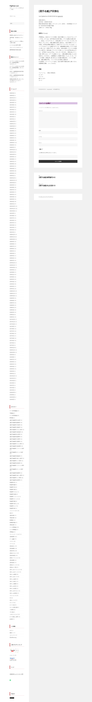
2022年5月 (12, 194)
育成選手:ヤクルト (13, 491)
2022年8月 (12, 187)
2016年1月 (12, 373)
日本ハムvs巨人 (13, 581)
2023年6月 (12, 163)
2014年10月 (12, 392)
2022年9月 (12, 185)
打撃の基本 (12, 524)
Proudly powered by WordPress (46, 197)
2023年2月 (12, 173)
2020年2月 (12, 258)
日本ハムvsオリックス (14, 572)
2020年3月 (12, 255)
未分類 (11, 619)
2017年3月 (12, 340)
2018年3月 (12, 312)
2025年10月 (12, 100)
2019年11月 (12, 265)
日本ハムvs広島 (13, 588)
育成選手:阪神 (13, 484)
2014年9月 (12, 394)
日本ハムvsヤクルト (14, 590)
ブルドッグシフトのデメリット (16, 47)
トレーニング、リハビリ (15, 534)
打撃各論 (11, 532)
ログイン (11, 630)
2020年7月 (12, 246)
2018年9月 (12, 298)
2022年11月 (12, 180)
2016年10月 (12, 352)
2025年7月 (12, 107)
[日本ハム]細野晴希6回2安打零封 (17, 71)
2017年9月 (12, 326)
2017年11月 (12, 321)
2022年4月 (12, 196)
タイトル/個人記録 (13, 607)
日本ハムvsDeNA (13, 593)
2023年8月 (12, 159)
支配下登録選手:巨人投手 (15, 420)
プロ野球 (11, 609)
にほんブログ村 (13, 660)
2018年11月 (12, 293)
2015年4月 (12, 387)
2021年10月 (12, 211)
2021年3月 (12, 227)
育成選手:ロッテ (13, 506)
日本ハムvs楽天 (13, 579)
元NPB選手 (12, 536)
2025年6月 (12, 109)
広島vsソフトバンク (14, 557)
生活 (11, 513)
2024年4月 (12, 140)
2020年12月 (12, 234)
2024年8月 (12, 130)
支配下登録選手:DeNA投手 (15, 432)
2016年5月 (12, 364)
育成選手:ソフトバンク (14, 496)
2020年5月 (12, 251)
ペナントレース (13, 595)
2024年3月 (12, 142)
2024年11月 (12, 123)
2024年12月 (12, 121)
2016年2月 (12, 371)
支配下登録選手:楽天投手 (15, 463)
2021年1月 (12, 232)
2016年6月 (12, 361)
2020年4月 (12, 253)
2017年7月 (12, 331)
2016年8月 (12, 357)
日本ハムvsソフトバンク (15, 569)
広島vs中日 (12, 550)
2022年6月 (12, 192)
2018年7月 (12, 302)
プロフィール (12, 16)
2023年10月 (12, 154)
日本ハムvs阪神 (13, 583)
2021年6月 (12, 220)
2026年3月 (12, 95)
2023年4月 (12, 168)
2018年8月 (12, 300)
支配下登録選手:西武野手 (15, 473)
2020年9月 (12, 241)
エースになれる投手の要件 (15, 45)
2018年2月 (12, 314)
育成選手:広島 (13, 489)
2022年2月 (12, 201)
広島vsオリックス (13, 565)
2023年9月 (12, 156)
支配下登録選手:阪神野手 (15, 436)
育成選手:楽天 (13, 508)
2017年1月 (12, 345)
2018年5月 (12, 307)
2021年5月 (12, 222)
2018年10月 (12, 295)
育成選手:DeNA (13, 494)
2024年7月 (12, 133)
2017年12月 (12, 319)
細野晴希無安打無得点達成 (15, 49)
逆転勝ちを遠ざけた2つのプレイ (16, 35)
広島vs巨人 (12, 546)
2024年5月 (12, 138)
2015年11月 (12, 378)
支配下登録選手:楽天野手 (15, 480)
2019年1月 (12, 288)
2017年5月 (12, 335)
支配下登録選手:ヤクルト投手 (16, 429)
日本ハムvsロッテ (13, 576)
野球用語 (11, 417)
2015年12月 (12, 376)
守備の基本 (12, 517)
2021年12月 (12, 206)
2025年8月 (12, 105)
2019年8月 (12, 272)
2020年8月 (12, 244)
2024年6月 (12, 135)
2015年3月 (12, 390)
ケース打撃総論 (13, 529)
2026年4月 (12, 93)
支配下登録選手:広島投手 (15, 427)
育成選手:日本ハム (13, 503)
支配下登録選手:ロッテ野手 (15, 477)
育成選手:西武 (13, 501)
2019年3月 (12, 284)
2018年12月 (12, 291)
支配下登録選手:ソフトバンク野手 (17, 465)
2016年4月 (12, 366)
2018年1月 (12, 317)
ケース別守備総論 (13, 410)
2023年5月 (12, 166)
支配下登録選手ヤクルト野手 (16, 443)
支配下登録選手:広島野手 (15, 441)
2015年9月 (12, 383)
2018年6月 (12, 305)
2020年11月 (12, 236)
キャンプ (11, 602)
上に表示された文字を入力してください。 (48, 152)
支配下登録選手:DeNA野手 (15, 446)
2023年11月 (12, 152)
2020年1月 (12, 260)
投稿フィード (12, 632)
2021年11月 (12, 208)
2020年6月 (12, 248)
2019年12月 (12, 262)
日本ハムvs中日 (13, 586)
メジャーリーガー (13, 510)
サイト (40, 142)
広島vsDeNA (12, 555)
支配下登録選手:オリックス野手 (16, 469)
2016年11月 (12, 350)
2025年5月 (12, 112)
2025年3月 (12, 116)
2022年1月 (12, 204)
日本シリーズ (12, 600)
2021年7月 (12, 218)
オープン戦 (12, 605)
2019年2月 (12, 286)
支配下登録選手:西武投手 (15, 456)
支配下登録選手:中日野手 (15, 439)
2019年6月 (12, 277)
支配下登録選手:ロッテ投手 (15, 460)
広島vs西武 (12, 560)
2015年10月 (12, 380)
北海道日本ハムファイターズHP (16, 674)
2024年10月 (12, 126)
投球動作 (11, 520)
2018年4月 (12, 310)
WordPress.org (13, 637)
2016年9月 (12, 354)
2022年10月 (12, 182)
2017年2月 (12, 343)
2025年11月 (12, 97)
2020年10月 (12, 239)
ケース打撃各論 (13, 527)
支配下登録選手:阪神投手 (15, 422)
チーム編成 (12, 539)
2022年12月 (12, 178)
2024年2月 (12, 145)
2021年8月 (12, 215)
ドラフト (11, 541)
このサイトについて (14, 614)
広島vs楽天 (12, 562)
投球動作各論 (12, 522)
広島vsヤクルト (13, 553)
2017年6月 (12, 333)
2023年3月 (12, 171)
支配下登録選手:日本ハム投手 (16, 458)
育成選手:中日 (13, 487)
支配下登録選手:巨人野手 (15, 434)
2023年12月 (12, 149)
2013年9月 (12, 399)
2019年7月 (12, 274)
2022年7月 (12, 189)
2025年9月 (12, 102)
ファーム (11, 543)
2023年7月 (12, 161)
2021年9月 (12, 213)
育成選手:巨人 (13, 482)
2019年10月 (12, 267)
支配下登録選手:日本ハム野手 (16, 475)
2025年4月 (12, 114)
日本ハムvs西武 (13, 574)
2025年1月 (12, 119)
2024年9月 (12, 128)
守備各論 (11, 413)
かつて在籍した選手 (14, 616)
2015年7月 (12, 385)
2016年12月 (12, 347)
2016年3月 (12, 368)
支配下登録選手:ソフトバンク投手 (17, 448)
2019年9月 (12, 269)
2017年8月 (12, 328)
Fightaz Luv (14, 6)
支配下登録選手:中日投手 (15, 425)
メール (40, 136)
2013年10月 (12, 397)
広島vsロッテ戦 (13, 567)
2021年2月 (12, 229)
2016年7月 (12, 359)
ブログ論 (11, 612)
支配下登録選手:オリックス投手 (16, 452)
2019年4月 (12, 281)
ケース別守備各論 (13, 415)
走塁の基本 (12, 515)
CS (10, 598)
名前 (40, 130)
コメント (41, 110)
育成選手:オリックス (14, 499)
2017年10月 (12, 324)
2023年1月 (12, 175)
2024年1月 (12, 147)
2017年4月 (12, 338)
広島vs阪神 (12, 548)
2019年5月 (12, 279)
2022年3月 (12, 199)
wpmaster (60, 16)
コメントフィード (13, 635)
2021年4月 (12, 225)
